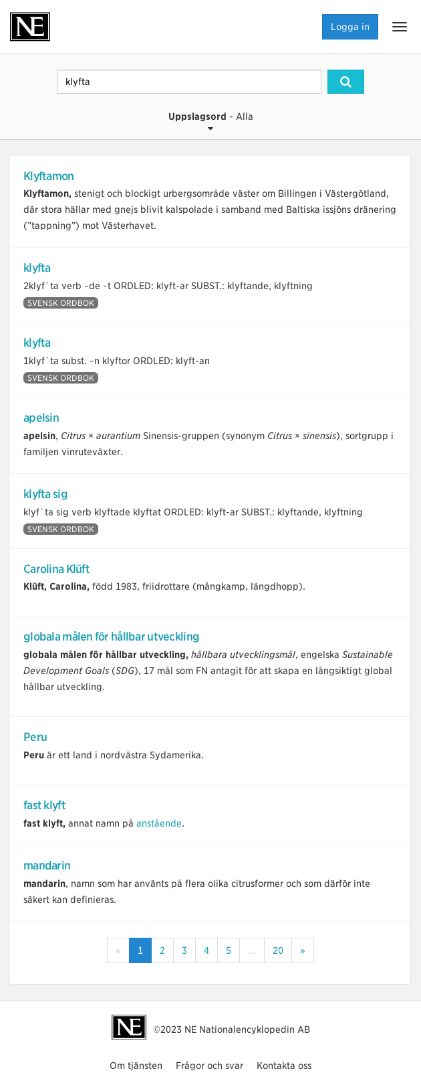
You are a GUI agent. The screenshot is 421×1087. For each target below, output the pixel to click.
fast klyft (44, 805)
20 (278, 950)
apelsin (41, 417)
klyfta (37, 267)
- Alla (210, 122)
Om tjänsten (136, 1065)
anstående (159, 823)
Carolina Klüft (56, 569)
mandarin (46, 865)
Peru (35, 737)
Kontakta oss (284, 1065)
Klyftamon (48, 176)
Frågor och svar (209, 1065)
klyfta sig (45, 494)
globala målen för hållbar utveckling (111, 636)
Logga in (350, 26)
